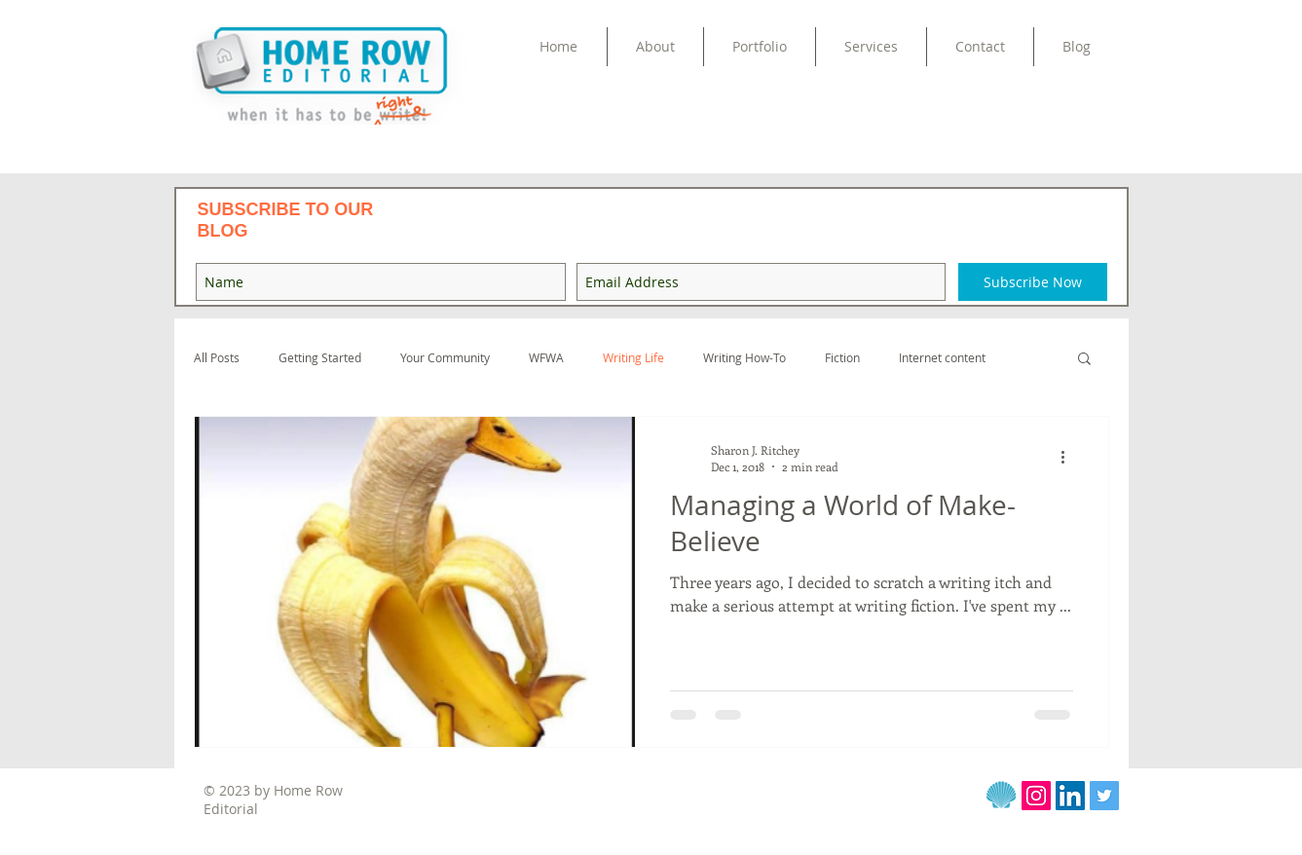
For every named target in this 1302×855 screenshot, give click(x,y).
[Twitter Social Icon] (1104, 795)
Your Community (445, 358)
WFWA (546, 358)
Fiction (842, 358)
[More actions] (1070, 457)
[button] (759, 46)
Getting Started (320, 358)
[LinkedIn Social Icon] (1070, 795)
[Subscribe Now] (1032, 282)
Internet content (942, 358)
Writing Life (633, 358)
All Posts (217, 358)
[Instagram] (1036, 795)
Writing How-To (744, 358)
